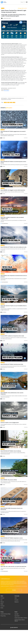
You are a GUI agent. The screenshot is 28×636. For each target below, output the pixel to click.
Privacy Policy (3, 615)
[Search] (22, 2)
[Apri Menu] (26, 2)
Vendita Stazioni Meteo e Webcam (21, 617)
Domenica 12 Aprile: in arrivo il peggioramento (10, 422)
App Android (17, 615)
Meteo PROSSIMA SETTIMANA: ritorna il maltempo (11, 451)
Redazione (17, 601)
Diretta (2, 607)
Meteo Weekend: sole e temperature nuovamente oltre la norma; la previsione (14, 276)
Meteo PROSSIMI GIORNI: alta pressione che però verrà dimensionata (11, 509)
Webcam (2, 601)
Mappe (2, 603)
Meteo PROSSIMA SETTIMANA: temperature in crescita (12, 538)
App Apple (16, 613)
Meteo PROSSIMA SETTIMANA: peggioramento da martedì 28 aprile (13, 132)
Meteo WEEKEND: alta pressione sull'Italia (9, 479)
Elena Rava (3, 166)
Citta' (2, 599)
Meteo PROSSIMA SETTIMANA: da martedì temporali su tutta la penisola (13, 162)
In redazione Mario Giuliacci (7, 18)
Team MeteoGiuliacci (5, 223)
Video (16, 598)
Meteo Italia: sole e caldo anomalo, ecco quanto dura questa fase (13, 566)
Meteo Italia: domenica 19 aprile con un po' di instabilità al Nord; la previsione (13, 306)
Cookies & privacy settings (5, 613)
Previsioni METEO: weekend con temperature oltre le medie (12, 335)
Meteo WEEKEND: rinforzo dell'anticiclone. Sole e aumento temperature (12, 393)
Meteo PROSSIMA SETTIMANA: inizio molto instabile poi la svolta (13, 247)
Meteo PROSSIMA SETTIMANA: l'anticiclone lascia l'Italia (12, 364)
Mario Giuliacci (6, 90)
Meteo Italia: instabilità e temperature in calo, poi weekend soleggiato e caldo (12, 218)
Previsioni (2, 598)
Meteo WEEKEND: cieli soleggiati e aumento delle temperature (13, 190)
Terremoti (2, 605)
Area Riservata (14, 627)
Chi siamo (14, 590)
